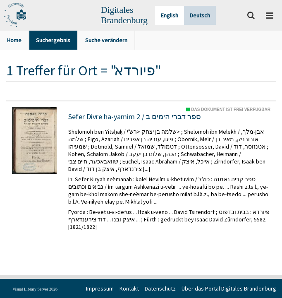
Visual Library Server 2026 (34, 289)
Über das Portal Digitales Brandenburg (229, 288)
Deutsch (200, 15)
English (169, 15)
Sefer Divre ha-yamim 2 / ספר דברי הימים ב (134, 116)
